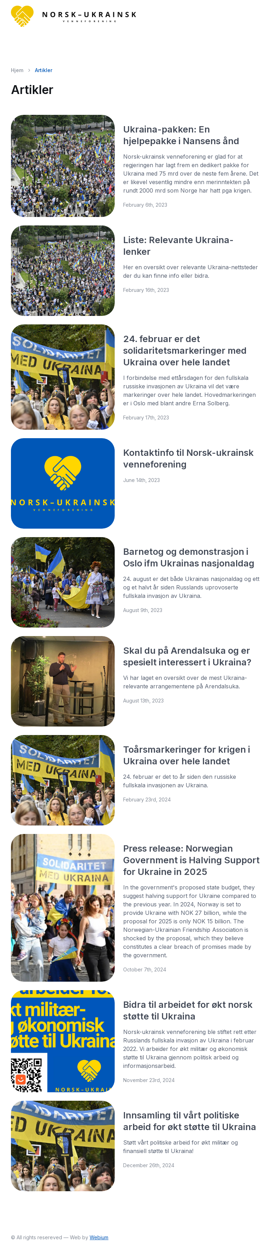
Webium (99, 1237)
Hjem (17, 70)
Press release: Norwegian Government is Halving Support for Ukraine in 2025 (191, 860)
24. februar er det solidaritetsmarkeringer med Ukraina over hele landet (185, 350)
